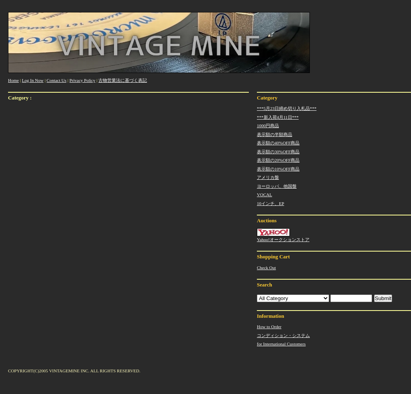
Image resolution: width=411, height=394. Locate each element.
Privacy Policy (82, 80)
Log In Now (33, 80)
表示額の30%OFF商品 (278, 151)
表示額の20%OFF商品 (278, 160)
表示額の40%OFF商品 (278, 142)
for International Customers (281, 343)
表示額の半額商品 (274, 134)
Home (13, 80)
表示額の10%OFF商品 (278, 169)
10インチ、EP (270, 203)
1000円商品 (268, 125)
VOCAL (264, 194)
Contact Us (56, 80)
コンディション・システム (283, 335)
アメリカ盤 (268, 177)
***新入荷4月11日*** (278, 117)
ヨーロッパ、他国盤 (277, 186)
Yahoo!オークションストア (283, 235)
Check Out (266, 267)
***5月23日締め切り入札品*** (287, 108)
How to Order (269, 326)
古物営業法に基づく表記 (122, 80)
